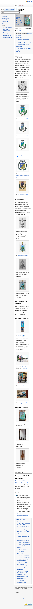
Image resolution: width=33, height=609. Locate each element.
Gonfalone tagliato (21, 549)
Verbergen (29, 33)
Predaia (24, 367)
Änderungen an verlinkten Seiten (6, 30)
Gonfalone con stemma (23, 555)
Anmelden (29, 1)
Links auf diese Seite (7, 27)
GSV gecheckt (20, 580)
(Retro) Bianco (20, 553)
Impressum (17, 600)
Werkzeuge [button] (5, 25)
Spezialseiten (6, 32)
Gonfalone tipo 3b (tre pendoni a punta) (22, 559)
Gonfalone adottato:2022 (23, 544)
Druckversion (6, 33)
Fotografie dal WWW (22, 576)
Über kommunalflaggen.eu (20, 598)
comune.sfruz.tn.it (22, 119)
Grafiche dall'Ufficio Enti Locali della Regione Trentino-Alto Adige (23, 573)
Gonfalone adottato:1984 (23, 542)
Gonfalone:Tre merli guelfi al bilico (22, 563)
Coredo (19, 30)
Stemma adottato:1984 (23, 540)
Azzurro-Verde (20, 551)
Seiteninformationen (7, 37)
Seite (16, 5)
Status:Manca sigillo (22, 566)
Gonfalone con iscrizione (23, 557)
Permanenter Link (7, 35)
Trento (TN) (18, 20)
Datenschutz (17, 595)
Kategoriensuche (5, 18)
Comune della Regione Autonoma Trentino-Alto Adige (23, 531)
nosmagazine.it (21, 403)
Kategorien (19, 519)
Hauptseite (4, 16)
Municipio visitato (21, 582)
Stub (24, 519)
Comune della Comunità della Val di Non (23, 523)
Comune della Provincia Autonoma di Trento (23, 527)
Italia (17, 15)
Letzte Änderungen (6, 20)
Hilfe (3, 23)
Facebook (20, 335)
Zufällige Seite (5, 21)
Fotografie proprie (21, 578)
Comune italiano (21, 535)
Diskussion (21, 5)
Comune (19, 521)
